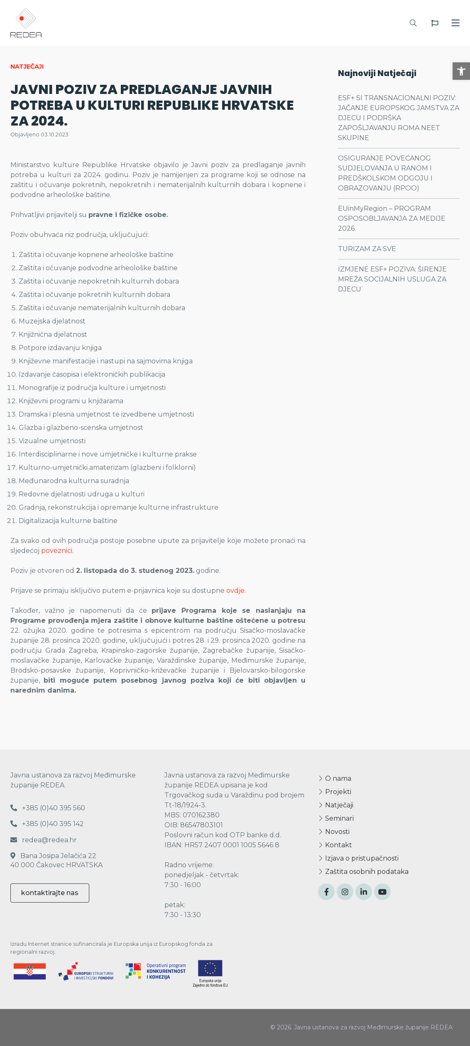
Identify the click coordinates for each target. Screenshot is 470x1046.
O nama (334, 778)
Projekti (334, 792)
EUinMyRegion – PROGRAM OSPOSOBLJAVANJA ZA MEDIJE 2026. (392, 218)
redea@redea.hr (43, 840)
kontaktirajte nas (49, 893)
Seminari (336, 818)
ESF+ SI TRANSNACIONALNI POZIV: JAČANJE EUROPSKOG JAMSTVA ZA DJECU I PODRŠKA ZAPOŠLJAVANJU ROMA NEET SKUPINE (398, 118)
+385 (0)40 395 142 (47, 824)
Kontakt (335, 845)
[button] (461, 71)
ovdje (235, 591)
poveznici (56, 551)
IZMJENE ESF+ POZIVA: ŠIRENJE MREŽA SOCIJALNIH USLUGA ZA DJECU (392, 279)
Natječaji (335, 805)
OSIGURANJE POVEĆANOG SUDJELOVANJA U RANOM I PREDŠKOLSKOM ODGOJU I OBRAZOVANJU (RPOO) (385, 173)
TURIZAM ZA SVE (367, 249)
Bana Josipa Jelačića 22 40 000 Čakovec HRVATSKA (56, 860)
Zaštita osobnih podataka (363, 872)
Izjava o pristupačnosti (358, 858)
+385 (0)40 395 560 (47, 808)
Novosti (334, 832)
